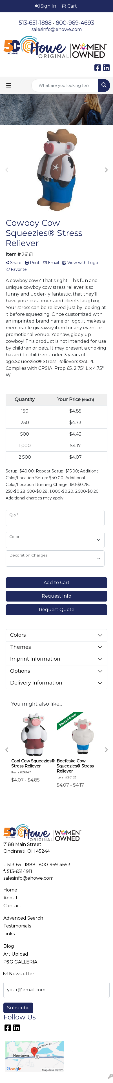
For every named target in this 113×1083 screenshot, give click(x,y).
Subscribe (18, 1007)
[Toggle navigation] (9, 85)
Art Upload (15, 954)
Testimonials (17, 926)
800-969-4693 (75, 22)
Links (9, 933)
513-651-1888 (35, 22)
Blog (8, 946)
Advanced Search (23, 918)
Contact (12, 905)
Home (10, 890)
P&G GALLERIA (20, 962)
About (10, 897)
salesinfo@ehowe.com (57, 29)
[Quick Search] (64, 85)
